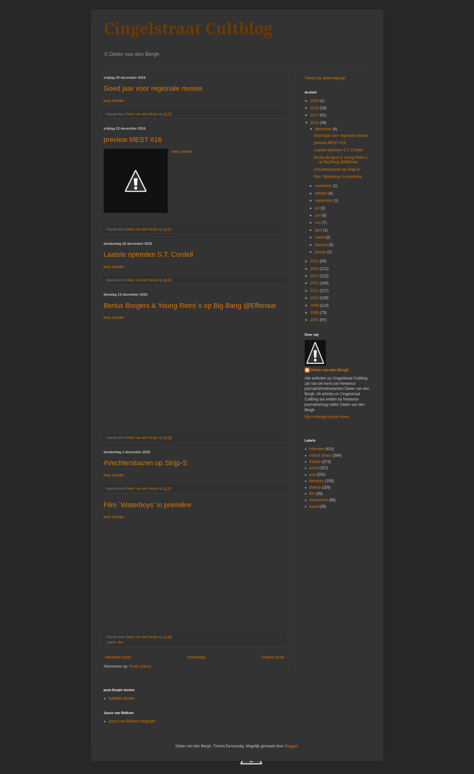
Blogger (291, 746)
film (120, 642)
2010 (315, 298)
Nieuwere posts (118, 657)
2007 (315, 320)
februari (322, 245)
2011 (315, 290)
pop (312, 474)
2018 (315, 108)
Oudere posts (272, 657)
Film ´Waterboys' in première (148, 505)
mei (318, 222)
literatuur (316, 481)
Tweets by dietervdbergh (325, 78)
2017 (315, 115)
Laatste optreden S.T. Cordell (148, 254)
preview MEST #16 (133, 139)
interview (316, 449)
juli (317, 208)
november (324, 186)
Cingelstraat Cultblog (188, 28)
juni (318, 215)
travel (314, 506)
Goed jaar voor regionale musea (153, 88)
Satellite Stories (121, 698)
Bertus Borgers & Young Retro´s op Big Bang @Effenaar (190, 305)
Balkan (315, 487)
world (314, 468)
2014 (315, 268)
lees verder (114, 100)
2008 (315, 312)
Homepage (196, 657)
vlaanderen (318, 500)
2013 (315, 276)
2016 (315, 123)
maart (320, 237)
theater (315, 462)
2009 (315, 305)
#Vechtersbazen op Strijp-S (146, 463)
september (324, 200)
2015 (315, 261)
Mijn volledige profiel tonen (327, 417)
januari (321, 252)
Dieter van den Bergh (330, 370)
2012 (315, 283)
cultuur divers (320, 455)
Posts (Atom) (140, 666)
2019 (315, 101)
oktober (321, 193)
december (324, 129)
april (319, 230)
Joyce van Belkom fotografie (132, 721)
